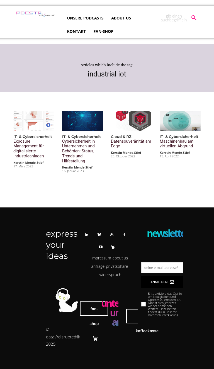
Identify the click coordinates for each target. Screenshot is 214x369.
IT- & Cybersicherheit (32, 137)
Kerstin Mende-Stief (28, 155)
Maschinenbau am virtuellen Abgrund (174, 143)
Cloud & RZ (121, 137)
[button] (179, 18)
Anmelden (162, 275)
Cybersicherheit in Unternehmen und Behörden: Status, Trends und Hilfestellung (82, 147)
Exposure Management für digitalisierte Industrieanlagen (31, 145)
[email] (162, 260)
